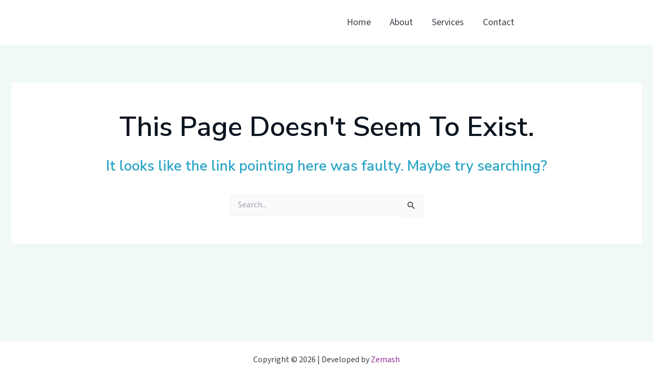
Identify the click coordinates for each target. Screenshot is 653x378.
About (401, 22)
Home (359, 22)
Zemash (385, 359)
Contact (498, 22)
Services (448, 22)
